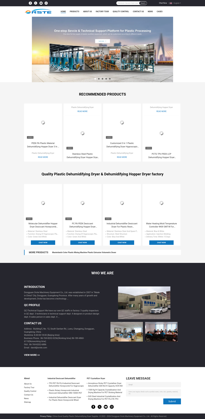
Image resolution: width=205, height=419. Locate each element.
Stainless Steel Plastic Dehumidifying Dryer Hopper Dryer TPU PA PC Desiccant (82, 156)
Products (74, 11)
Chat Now (163, 3)
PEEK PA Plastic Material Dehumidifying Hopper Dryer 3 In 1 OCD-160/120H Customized (43, 145)
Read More (43, 157)
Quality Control (121, 11)
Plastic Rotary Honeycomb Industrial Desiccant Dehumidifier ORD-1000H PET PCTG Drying (65, 392)
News (150, 11)
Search (143, 3)
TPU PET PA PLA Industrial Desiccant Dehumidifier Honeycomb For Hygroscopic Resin (66, 385)
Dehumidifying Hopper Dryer (161, 107)
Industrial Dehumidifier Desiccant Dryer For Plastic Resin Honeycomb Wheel (122, 225)
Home (63, 11)
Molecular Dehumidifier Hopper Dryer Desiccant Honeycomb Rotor (43, 225)
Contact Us (138, 11)
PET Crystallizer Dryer (96, 378)
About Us (87, 11)
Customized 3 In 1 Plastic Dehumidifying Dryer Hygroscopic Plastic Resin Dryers (122, 145)
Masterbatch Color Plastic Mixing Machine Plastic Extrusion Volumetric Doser (84, 252)
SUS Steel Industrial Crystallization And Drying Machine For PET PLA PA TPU (104, 397)
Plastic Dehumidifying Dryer (43, 153)
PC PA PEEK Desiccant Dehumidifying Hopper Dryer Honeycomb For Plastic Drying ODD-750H (83, 225)
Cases (160, 11)
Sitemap (27, 402)
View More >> (32, 355)
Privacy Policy (45, 416)
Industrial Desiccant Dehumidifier (61, 378)
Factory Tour (102, 11)
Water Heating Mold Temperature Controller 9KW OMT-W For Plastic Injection (161, 225)
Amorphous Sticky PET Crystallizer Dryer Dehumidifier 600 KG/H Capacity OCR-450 (105, 384)
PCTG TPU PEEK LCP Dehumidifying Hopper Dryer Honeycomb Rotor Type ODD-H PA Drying (161, 156)
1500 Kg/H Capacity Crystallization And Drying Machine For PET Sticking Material (105, 391)
